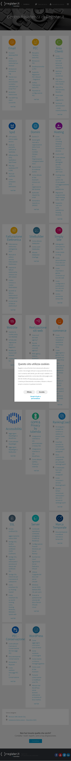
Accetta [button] (41, 392)
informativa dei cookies (36, 379)
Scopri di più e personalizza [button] (35, 397)
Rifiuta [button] (29, 392)
